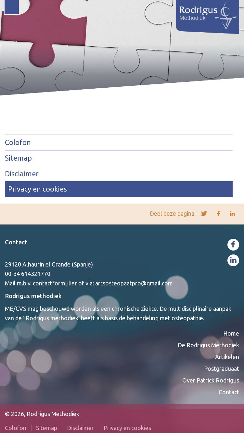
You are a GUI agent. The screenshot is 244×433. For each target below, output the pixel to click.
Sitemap (18, 158)
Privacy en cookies (37, 189)
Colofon (18, 142)
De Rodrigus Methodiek (208, 345)
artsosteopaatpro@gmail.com (134, 283)
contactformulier (55, 283)
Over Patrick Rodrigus (210, 380)
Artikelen (227, 357)
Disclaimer (22, 174)
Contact (16, 242)
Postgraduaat (221, 368)
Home (231, 333)
